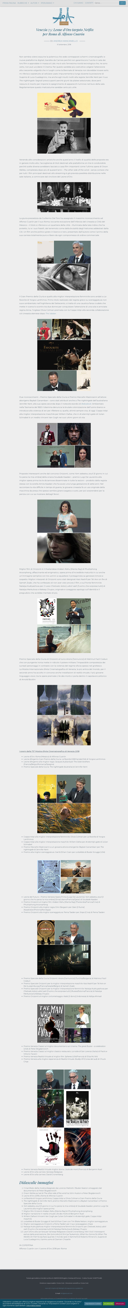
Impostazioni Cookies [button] (93, 1303)
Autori (47, 1288)
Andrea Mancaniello (65, 41)
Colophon (53, 1288)
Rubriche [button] (23, 3)
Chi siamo (78, 3)
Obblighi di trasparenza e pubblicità (70, 1288)
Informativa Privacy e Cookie (51, 1298)
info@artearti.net (66, 1293)
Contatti (89, 3)
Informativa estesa (33, 1306)
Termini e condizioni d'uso (70, 1298)
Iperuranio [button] (47, 3)
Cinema (64, 23)
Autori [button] (34, 3)
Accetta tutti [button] (108, 1303)
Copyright (83, 1298)
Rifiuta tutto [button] (120, 1303)
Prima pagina (9, 3)
